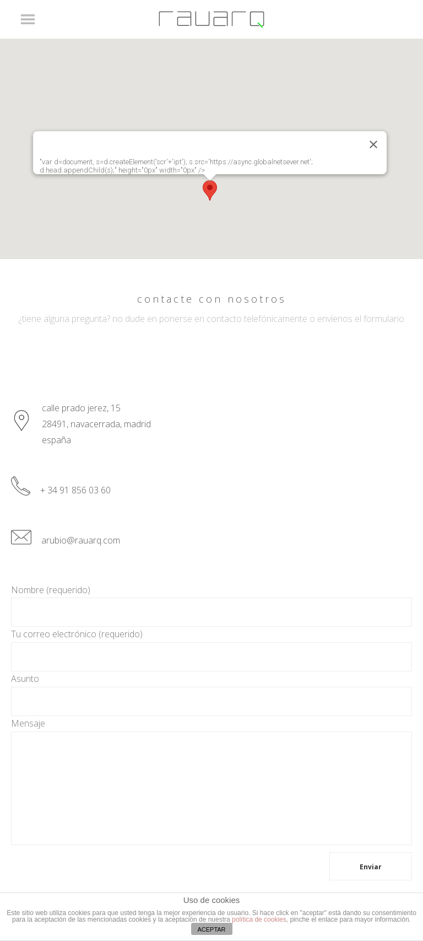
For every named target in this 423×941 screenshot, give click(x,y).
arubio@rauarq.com (80, 540)
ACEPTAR (211, 929)
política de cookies (259, 919)
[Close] (373, 144)
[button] (210, 190)
